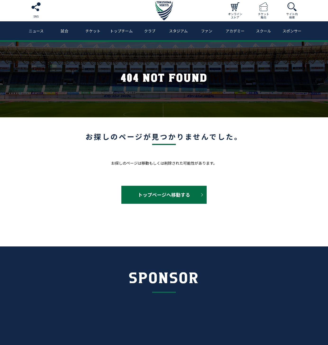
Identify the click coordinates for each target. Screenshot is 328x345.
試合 (64, 31)
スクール (263, 31)
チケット (92, 31)
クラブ (149, 31)
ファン (206, 31)
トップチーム (121, 31)
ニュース (36, 31)
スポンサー (291, 31)
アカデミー (235, 31)
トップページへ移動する (164, 194)
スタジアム (178, 31)
